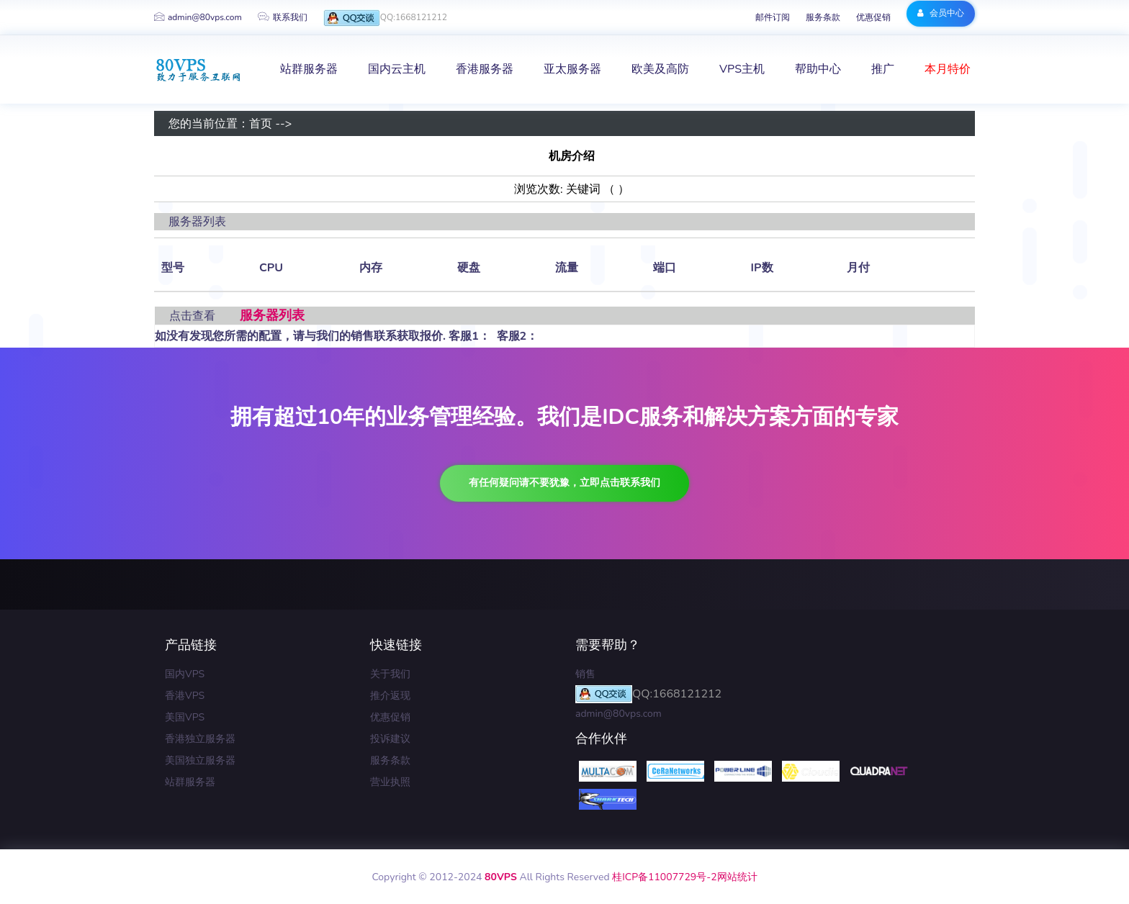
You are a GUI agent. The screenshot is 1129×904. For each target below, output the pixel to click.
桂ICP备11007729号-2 (664, 877)
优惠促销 (873, 17)
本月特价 (948, 69)
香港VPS (184, 695)
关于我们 (390, 674)
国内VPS (184, 674)
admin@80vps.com (198, 17)
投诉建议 (390, 739)
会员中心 (940, 13)
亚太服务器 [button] (572, 69)
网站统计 (737, 877)
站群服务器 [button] (309, 69)
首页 (260, 124)
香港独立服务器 (200, 739)
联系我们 (282, 17)
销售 (585, 674)
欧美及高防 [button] (660, 69)
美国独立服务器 (200, 760)
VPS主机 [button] (742, 69)
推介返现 (390, 695)
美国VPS (184, 717)
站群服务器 (190, 782)
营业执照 (390, 782)
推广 (882, 69)
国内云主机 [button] (397, 69)
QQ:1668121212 (385, 18)
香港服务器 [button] (484, 69)
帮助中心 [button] (818, 69)
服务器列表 (272, 315)
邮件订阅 (772, 17)
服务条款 (823, 17)
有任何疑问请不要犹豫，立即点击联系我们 (564, 482)
